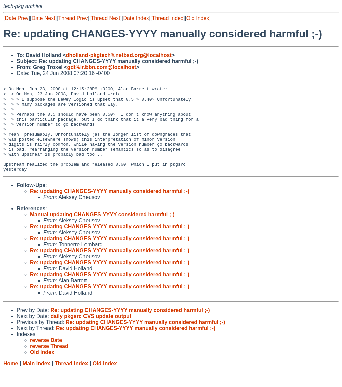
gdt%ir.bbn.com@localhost (101, 67)
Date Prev (16, 18)
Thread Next (105, 18)
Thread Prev (73, 18)
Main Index (36, 380)
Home (10, 380)
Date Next (43, 18)
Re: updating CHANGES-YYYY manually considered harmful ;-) (109, 208)
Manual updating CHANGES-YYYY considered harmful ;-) (102, 231)
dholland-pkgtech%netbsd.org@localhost (119, 55)
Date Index (136, 18)
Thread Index (167, 18)
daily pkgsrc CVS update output (90, 333)
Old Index (197, 18)
